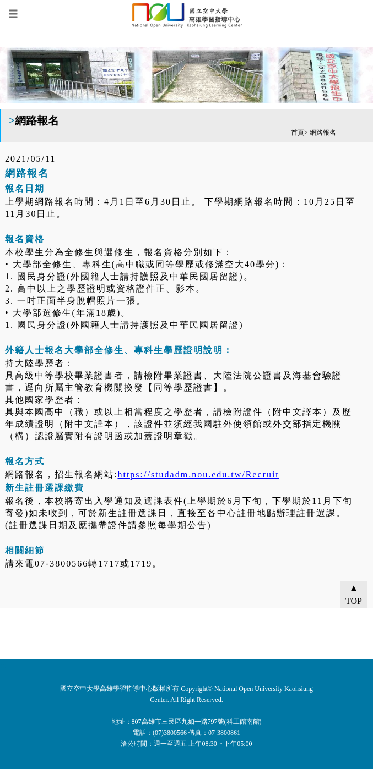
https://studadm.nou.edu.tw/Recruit (198, 474)
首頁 (297, 132)
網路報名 (323, 132)
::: (3, 665)
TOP (353, 601)
